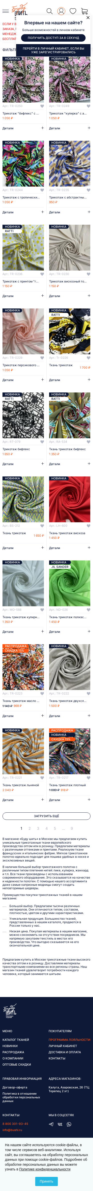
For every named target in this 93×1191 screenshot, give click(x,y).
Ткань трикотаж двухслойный (70, 701)
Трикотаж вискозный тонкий (70, 281)
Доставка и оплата (65, 1052)
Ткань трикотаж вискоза (67, 533)
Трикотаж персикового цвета (23, 365)
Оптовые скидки (16, 1064)
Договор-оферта (14, 1087)
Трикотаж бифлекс (16, 449)
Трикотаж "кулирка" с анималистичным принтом (70, 113)
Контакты (57, 1058)
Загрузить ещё (46, 816)
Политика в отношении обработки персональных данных (21, 1097)
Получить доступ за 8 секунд (53, 38)
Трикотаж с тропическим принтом (23, 197)
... (63, 828)
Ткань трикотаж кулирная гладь (23, 617)
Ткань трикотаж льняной (20, 785)
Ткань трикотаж (61, 365)
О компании (12, 1058)
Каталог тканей (15, 1040)
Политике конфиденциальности (44, 1169)
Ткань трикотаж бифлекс (67, 449)
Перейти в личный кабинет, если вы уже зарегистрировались (53, 50)
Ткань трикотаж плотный (67, 785)
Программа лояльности (69, 1040)
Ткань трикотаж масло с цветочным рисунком (23, 701)
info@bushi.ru (12, 1130)
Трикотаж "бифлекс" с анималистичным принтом (23, 113)
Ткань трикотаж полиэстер (69, 617)
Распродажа (13, 1052)
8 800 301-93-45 (15, 1124)
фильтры (11, 50)
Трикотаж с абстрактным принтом (70, 197)
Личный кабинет (63, 1046)
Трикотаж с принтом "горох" (23, 281)
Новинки (10, 1046)
